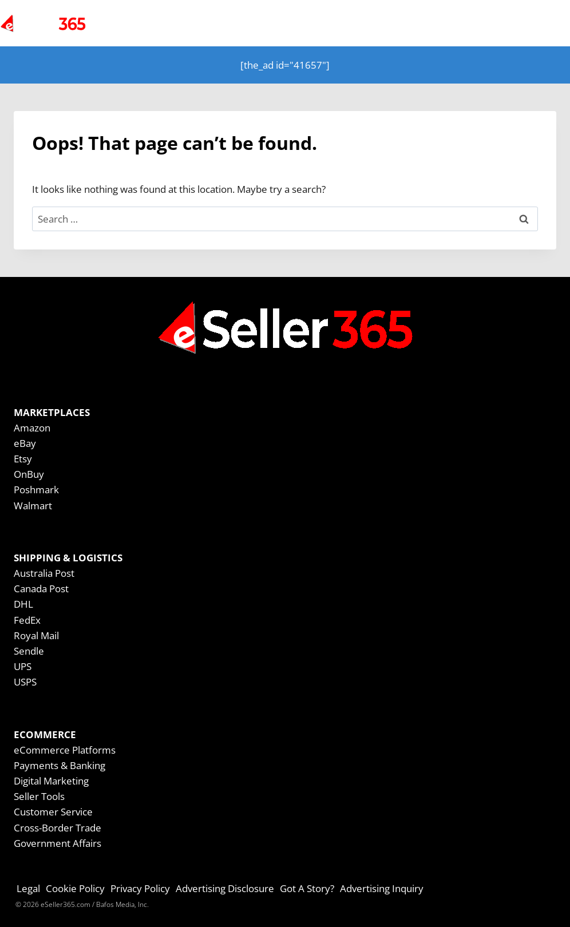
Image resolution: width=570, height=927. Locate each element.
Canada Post (41, 588)
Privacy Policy (140, 888)
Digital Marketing (51, 780)
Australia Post (44, 573)
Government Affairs (57, 843)
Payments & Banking (59, 765)
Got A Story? (307, 888)
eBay (25, 443)
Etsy (23, 458)
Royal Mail (36, 635)
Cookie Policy (75, 888)
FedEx (27, 620)
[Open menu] (537, 23)
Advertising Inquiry (381, 888)
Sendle (29, 650)
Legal (28, 888)
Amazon (32, 427)
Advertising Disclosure (225, 888)
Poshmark (36, 489)
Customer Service (53, 811)
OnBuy (29, 474)
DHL (23, 604)
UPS (22, 666)
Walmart (33, 505)
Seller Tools (39, 796)
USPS (25, 681)
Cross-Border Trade (57, 827)
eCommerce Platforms (65, 749)
